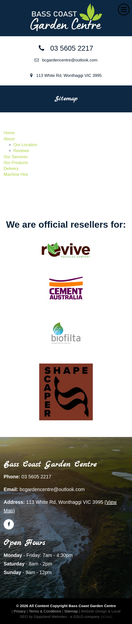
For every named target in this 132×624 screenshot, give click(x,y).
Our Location (25, 144)
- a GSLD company (90, 616)
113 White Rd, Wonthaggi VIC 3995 (66, 75)
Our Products (16, 162)
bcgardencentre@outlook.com (66, 60)
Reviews (21, 150)
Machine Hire (16, 174)
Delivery (11, 168)
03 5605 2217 (66, 48)
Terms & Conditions (45, 611)
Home (9, 132)
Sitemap (71, 611)
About (9, 139)
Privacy (20, 611)
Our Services (16, 156)
